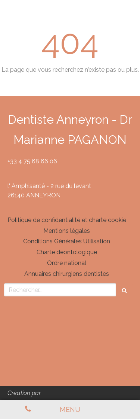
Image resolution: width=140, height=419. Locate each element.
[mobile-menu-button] (70, 409)
